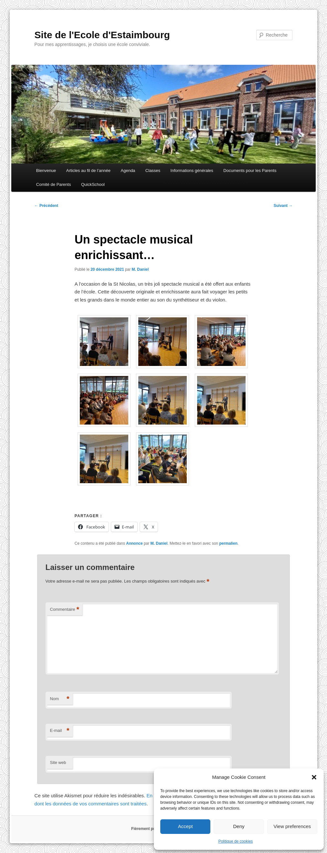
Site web (58, 762)
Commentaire (64, 609)
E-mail (59, 730)
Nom (59, 699)
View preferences (292, 826)
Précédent (46, 205)
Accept (185, 826)
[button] (314, 777)
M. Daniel (140, 269)
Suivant (283, 205)
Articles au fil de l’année (88, 170)
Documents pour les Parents (249, 170)
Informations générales (192, 170)
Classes (152, 170)
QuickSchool (93, 184)
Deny (238, 826)
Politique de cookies (235, 841)
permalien (228, 543)
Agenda (128, 170)
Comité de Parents (53, 184)
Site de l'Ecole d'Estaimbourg (102, 34)
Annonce (134, 543)
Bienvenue (46, 170)
